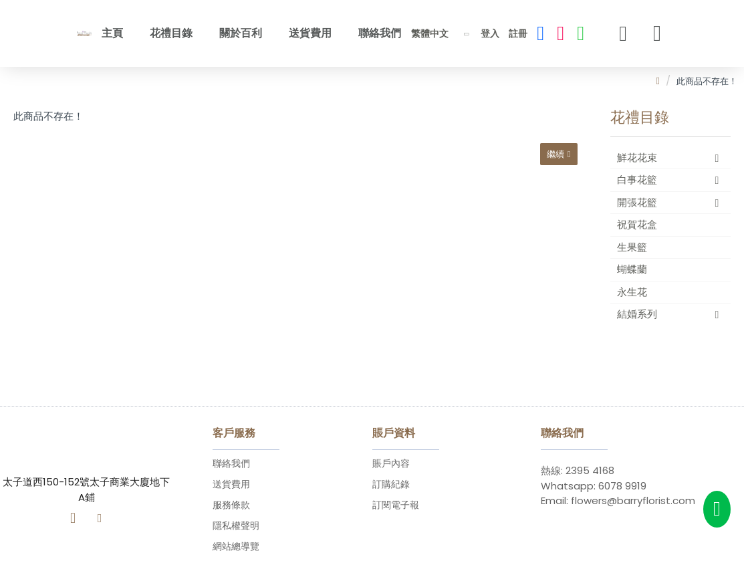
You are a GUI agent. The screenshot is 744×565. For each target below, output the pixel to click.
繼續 (555, 154)
